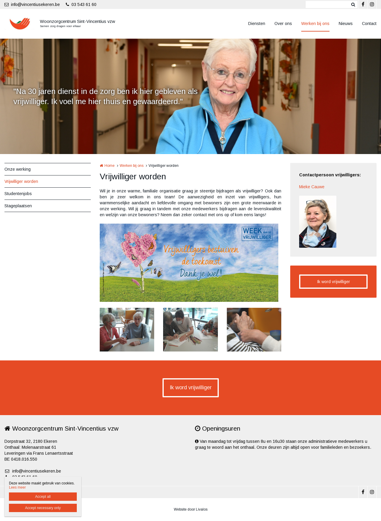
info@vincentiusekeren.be (32, 4)
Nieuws (346, 23)
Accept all (43, 497)
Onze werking (17, 169)
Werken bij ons (315, 23)
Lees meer (17, 487)
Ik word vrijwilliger (333, 281)
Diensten (256, 23)
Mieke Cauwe (311, 186)
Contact (369, 23)
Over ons (283, 23)
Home (109, 166)
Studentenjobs (18, 193)
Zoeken (353, 4)
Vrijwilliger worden (21, 181)
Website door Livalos (190, 509)
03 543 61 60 (81, 4)
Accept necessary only (43, 508)
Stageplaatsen (18, 205)
